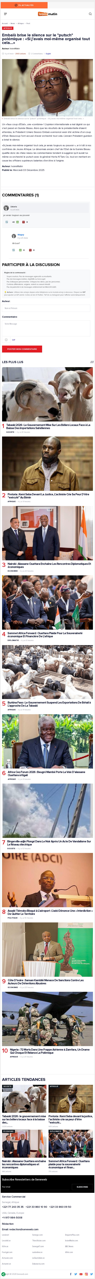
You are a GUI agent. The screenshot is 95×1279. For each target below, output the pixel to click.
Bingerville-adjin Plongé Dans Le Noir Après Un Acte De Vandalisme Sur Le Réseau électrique (49, 843)
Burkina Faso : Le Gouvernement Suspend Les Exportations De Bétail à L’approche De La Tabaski (49, 704)
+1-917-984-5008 (12, 1217)
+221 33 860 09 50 (60, 1207)
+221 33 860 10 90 (36, 1207)
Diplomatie (13, 640)
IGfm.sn (5, 1246)
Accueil (5, 23)
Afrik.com (69, 1252)
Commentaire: (46, 329)
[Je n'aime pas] (25, 222)
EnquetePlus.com (72, 1235)
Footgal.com (7, 1252)
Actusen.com (7, 1258)
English (48, 54)
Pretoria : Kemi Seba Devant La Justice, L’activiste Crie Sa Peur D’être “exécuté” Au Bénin (48, 496)
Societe (10, 432)
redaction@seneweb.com (23, 1229)
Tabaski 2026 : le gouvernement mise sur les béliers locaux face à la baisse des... (24, 1119)
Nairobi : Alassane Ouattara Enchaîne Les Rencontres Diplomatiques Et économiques (49, 565)
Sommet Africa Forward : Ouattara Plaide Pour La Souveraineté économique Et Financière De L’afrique (45, 635)
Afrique (21, 23)
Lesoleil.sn (6, 1241)
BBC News (69, 1246)
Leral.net (5, 1235)
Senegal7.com (38, 1246)
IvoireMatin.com (71, 1241)
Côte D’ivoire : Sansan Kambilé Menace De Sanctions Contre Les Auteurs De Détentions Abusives (46, 982)
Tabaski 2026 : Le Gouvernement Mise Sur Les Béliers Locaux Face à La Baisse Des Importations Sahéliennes (48, 426)
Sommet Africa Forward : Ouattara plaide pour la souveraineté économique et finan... (69, 1164)
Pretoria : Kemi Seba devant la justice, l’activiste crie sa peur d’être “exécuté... (71, 1119)
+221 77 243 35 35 (13, 1207)
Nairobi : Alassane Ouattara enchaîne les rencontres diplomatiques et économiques (24, 1164)
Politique (12, 918)
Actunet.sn (6, 1264)
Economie (13, 571)
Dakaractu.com (38, 1264)
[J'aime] (15, 222)
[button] (6, 222)
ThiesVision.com (39, 1241)
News (13, 23)
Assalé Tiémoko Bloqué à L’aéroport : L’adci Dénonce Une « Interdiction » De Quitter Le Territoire (50, 912)
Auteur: (46, 306)
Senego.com (37, 1235)
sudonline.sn (37, 1252)
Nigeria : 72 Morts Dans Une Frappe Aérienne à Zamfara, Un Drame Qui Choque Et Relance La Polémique (50, 1051)
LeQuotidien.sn (38, 1258)
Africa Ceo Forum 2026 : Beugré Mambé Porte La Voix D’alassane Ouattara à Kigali (46, 774)
